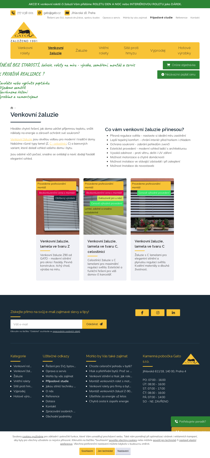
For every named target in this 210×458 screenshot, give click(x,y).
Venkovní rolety (25, 50)
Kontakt (195, 17)
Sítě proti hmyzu (131, 50)
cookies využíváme (32, 436)
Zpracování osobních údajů (61, 411)
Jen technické (105, 451)
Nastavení (123, 451)
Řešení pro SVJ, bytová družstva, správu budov (73, 17)
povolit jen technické (164, 440)
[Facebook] (142, 312)
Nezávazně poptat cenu (178, 74)
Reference (181, 17)
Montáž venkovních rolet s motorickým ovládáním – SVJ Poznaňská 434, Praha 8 (110, 381)
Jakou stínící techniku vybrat (61, 386)
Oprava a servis (111, 17)
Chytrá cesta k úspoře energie (109, 401)
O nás (50, 391)
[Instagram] (157, 312)
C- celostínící (58, 143)
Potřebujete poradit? (190, 421)
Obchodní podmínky (59, 416)
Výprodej (157, 50)
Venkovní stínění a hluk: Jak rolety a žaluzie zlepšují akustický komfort (110, 376)
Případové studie (161, 17)
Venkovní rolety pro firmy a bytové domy (110, 386)
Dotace (50, 401)
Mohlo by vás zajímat (135, 17)
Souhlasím (87, 451)
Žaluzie (81, 50)
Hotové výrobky (184, 50)
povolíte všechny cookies (123, 440)
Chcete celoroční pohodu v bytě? (110, 366)
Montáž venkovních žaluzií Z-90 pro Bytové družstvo (110, 391)
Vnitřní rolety (103, 50)
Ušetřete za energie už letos (107, 396)
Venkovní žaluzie (55, 50)
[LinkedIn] (173, 312)
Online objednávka (181, 65)
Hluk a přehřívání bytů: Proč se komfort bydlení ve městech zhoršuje (110, 371)
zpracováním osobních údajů (66, 331)
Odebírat (94, 324)
